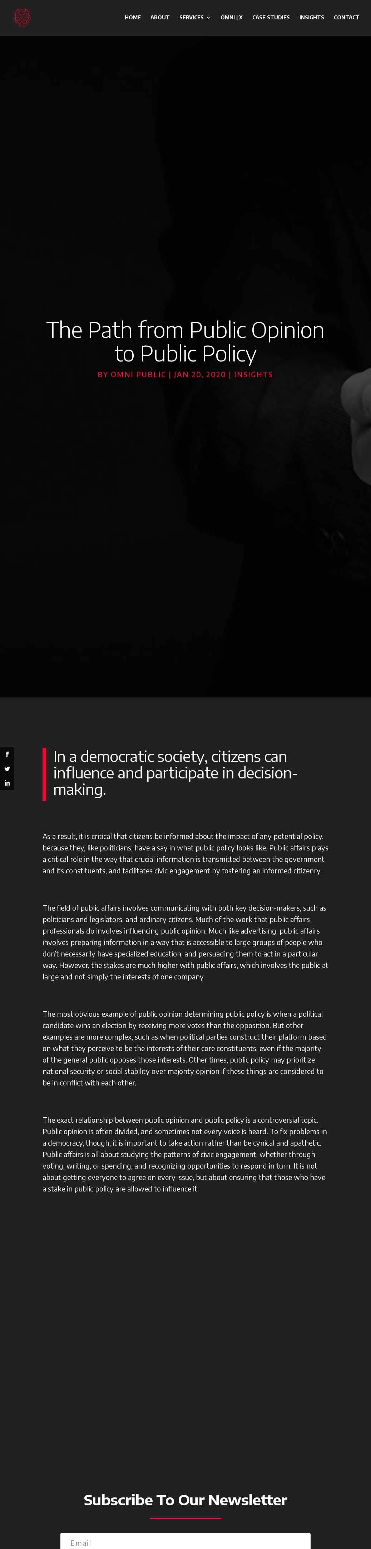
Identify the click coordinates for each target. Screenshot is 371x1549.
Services (191, 18)
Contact (347, 18)
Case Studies (271, 18)
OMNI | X (232, 18)
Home (133, 18)
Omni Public (138, 374)
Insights (312, 18)
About (160, 18)
